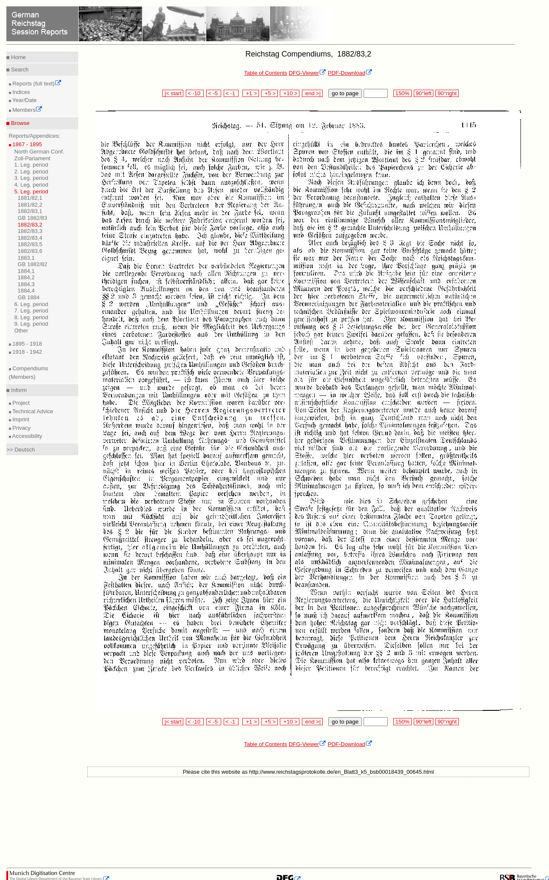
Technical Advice (32, 411)
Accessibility (27, 436)
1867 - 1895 (26, 144)
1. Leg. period (31, 165)
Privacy (21, 428)
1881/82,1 (30, 198)
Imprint (20, 419)
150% (402, 93)
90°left (423, 93)
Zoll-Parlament (32, 158)
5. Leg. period (31, 191)
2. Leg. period (31, 171)
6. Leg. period (31, 304)
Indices (20, 92)
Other (21, 330)
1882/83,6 (30, 251)
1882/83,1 (30, 211)
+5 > (269, 93)
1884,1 (26, 271)
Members (27, 110)
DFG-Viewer (307, 73)
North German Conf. (39, 151)
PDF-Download (350, 73)
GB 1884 (29, 297)
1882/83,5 (30, 244)
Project (20, 403)
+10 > (289, 93)
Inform (17, 390)
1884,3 (26, 284)
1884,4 (26, 290)
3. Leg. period (31, 178)
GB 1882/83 (32, 218)
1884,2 (26, 277)
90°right (447, 93)
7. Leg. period (31, 310)
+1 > (251, 93)
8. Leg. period (31, 317)
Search (18, 69)
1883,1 (26, 258)
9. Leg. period (31, 324)
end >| (312, 93)
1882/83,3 (30, 231)
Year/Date (24, 100)
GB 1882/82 (32, 264)
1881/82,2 (30, 205)
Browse (19, 123)
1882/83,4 (30, 238)
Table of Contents (265, 73)
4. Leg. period (31, 185)
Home (17, 57)
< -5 (214, 93)
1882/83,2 (30, 224)
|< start (173, 93)
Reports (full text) (36, 83)
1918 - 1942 (26, 352)
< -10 (195, 93)
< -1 (231, 93)
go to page (345, 93)
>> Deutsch (20, 449)
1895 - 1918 (26, 344)
